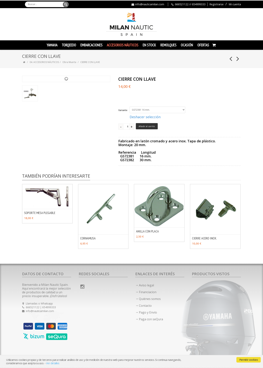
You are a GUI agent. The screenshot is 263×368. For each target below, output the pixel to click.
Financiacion (147, 292)
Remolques (168, 45)
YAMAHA (52, 45)
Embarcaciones (91, 45)
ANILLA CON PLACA (147, 231)
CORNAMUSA (88, 238)
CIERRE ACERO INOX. (204, 238)
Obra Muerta (69, 62)
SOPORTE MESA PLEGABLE (39, 213)
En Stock (149, 45)
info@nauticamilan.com (149, 4)
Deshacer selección (145, 117)
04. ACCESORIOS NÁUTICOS (44, 62)
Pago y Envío (148, 312)
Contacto (145, 306)
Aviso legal (146, 285)
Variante (122, 110)
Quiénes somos (150, 299)
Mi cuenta (235, 4)
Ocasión (187, 45)
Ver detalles (52, 363)
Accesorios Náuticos (122, 45)
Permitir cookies (248, 359)
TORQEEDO (69, 45)
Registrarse (216, 4)
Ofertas (203, 45)
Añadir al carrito (147, 126)
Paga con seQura (151, 319)
